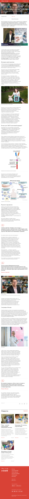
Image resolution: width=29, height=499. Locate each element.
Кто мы (13, 469)
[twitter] (24, 404)
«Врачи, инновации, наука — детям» (10, 315)
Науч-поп (2, 437)
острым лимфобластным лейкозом (10, 209)
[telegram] (27, 404)
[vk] (20, 404)
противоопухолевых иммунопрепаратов (8, 53)
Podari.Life (14, 479)
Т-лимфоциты (4, 129)
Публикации (3, 7)
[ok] (22, 404)
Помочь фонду (15, 472)
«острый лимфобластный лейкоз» (14, 64)
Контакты (14, 476)
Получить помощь (15, 473)
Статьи (7, 7)
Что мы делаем (15, 470)
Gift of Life (14, 480)
